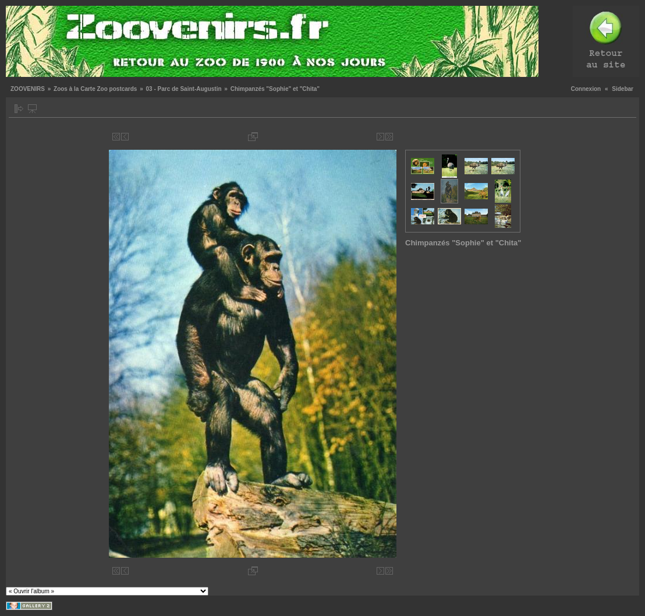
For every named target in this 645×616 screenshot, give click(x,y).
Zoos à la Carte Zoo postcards (95, 89)
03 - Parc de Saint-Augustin (184, 89)
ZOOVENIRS (27, 89)
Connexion (586, 89)
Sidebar (622, 89)
